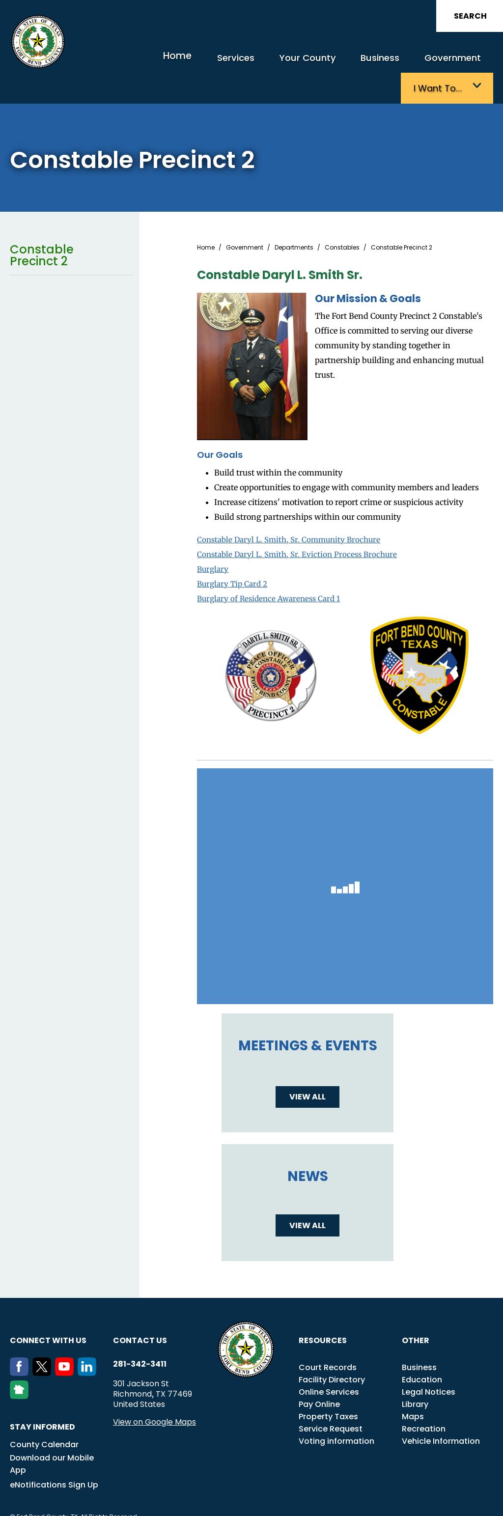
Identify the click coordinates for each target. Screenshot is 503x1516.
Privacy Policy (276, 1503)
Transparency (277, 1492)
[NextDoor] (21, 1369)
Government (374, 62)
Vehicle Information (441, 1414)
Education (422, 1352)
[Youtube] (66, 1346)
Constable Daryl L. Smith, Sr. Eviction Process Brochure (301, 527)
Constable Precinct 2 (72, 228)
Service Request (331, 1401)
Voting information (336, 1414)
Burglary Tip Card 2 (234, 556)
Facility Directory (332, 1352)
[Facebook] (21, 1346)
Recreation (424, 1401)
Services (181, 62)
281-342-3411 (140, 1337)
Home (128, 61)
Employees (410, 1492)
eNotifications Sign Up (54, 1457)
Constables (342, 220)
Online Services (329, 1365)
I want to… (443, 62)
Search (470, 16)
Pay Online (319, 1377)
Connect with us (48, 1313)
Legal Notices (428, 1365)
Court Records (328, 1340)
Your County (244, 62)
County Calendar (44, 1417)
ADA (315, 1492)
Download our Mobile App (52, 1437)
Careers (372, 1492)
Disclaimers (454, 1492)
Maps (413, 1389)
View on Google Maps (154, 1395)
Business (309, 62)
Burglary (213, 542)
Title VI (340, 1492)
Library (415, 1377)
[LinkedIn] (89, 1346)
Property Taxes (328, 1389)
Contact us (140, 1313)
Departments (294, 220)
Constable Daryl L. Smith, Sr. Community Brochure (293, 512)
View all (307, 1069)
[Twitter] (43, 1346)
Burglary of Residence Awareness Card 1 (272, 571)
